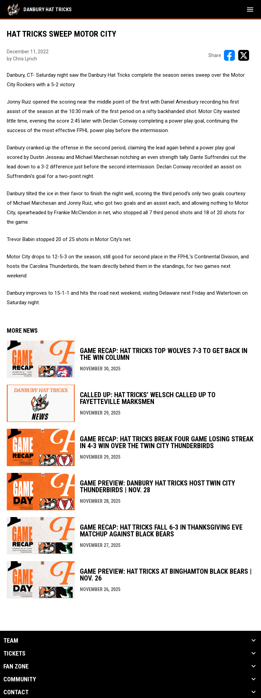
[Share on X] (243, 55)
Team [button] (10, 641)
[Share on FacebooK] (229, 55)
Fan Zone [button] (16, 666)
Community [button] (19, 679)
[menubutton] (250, 9)
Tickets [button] (14, 653)
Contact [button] (16, 692)
